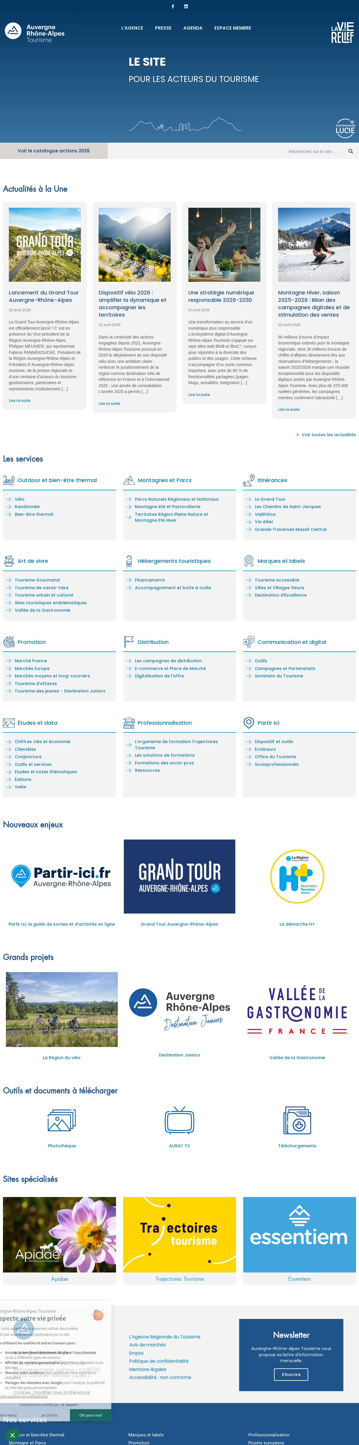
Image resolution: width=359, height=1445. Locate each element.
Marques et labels (281, 561)
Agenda (193, 28)
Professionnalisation (165, 722)
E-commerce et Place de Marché (170, 668)
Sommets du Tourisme (279, 676)
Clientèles (25, 749)
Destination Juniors (179, 1055)
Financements (150, 580)
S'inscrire (291, 1375)
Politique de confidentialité (159, 1361)
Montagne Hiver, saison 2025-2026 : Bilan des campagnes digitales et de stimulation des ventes (314, 304)
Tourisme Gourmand (37, 580)
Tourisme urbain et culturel (44, 595)
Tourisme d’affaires (36, 684)
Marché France (31, 661)
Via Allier (264, 522)
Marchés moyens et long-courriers (52, 676)
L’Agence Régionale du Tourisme (164, 1337)
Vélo (20, 499)
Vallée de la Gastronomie (42, 610)
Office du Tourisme (275, 757)
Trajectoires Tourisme (179, 1278)
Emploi (136, 1353)
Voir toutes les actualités (329, 435)
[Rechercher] (351, 151)
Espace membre (232, 28)
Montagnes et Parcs (165, 480)
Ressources (147, 770)
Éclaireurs (265, 749)
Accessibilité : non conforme (160, 1377)
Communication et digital (292, 642)
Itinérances (272, 480)
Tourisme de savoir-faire (41, 588)
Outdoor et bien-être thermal (57, 480)
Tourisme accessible (277, 580)
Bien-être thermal (34, 514)
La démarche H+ (297, 924)
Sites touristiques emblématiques (51, 603)
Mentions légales (148, 1369)
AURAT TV (179, 1146)
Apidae (59, 1278)
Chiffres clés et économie (42, 742)
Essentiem (299, 1278)
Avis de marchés (147, 1345)
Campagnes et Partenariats (285, 668)
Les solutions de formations (165, 755)
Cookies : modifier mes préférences (51, 1392)
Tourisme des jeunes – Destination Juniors (60, 691)
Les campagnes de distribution (168, 661)
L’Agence (132, 28)
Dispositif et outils (274, 742)
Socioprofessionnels (277, 764)
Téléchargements (297, 1146)
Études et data (37, 722)
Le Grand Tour (270, 499)
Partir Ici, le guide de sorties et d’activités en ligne (62, 924)
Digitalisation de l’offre (159, 676)
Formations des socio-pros (164, 763)
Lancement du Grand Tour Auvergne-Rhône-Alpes (44, 296)
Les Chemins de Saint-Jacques (288, 507)
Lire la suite (19, 400)
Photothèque (62, 1146)
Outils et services (33, 764)
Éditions (23, 779)
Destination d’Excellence (281, 595)
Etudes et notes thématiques (46, 772)
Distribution (153, 642)
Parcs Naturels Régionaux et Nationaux (177, 499)
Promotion (32, 642)
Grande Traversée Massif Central (291, 529)
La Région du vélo (62, 1058)
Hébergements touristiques (174, 561)
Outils (261, 661)
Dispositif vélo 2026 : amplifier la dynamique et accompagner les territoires (133, 304)
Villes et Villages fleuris (279, 588)
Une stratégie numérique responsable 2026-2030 (221, 296)
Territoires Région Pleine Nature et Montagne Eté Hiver (171, 517)
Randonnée (27, 507)
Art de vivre (33, 561)
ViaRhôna (265, 514)
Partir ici (268, 722)
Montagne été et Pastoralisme (167, 507)
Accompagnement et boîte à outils (173, 588)
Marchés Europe (32, 668)
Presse (163, 28)
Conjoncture (28, 757)
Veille (20, 787)
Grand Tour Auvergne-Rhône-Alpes (179, 924)
